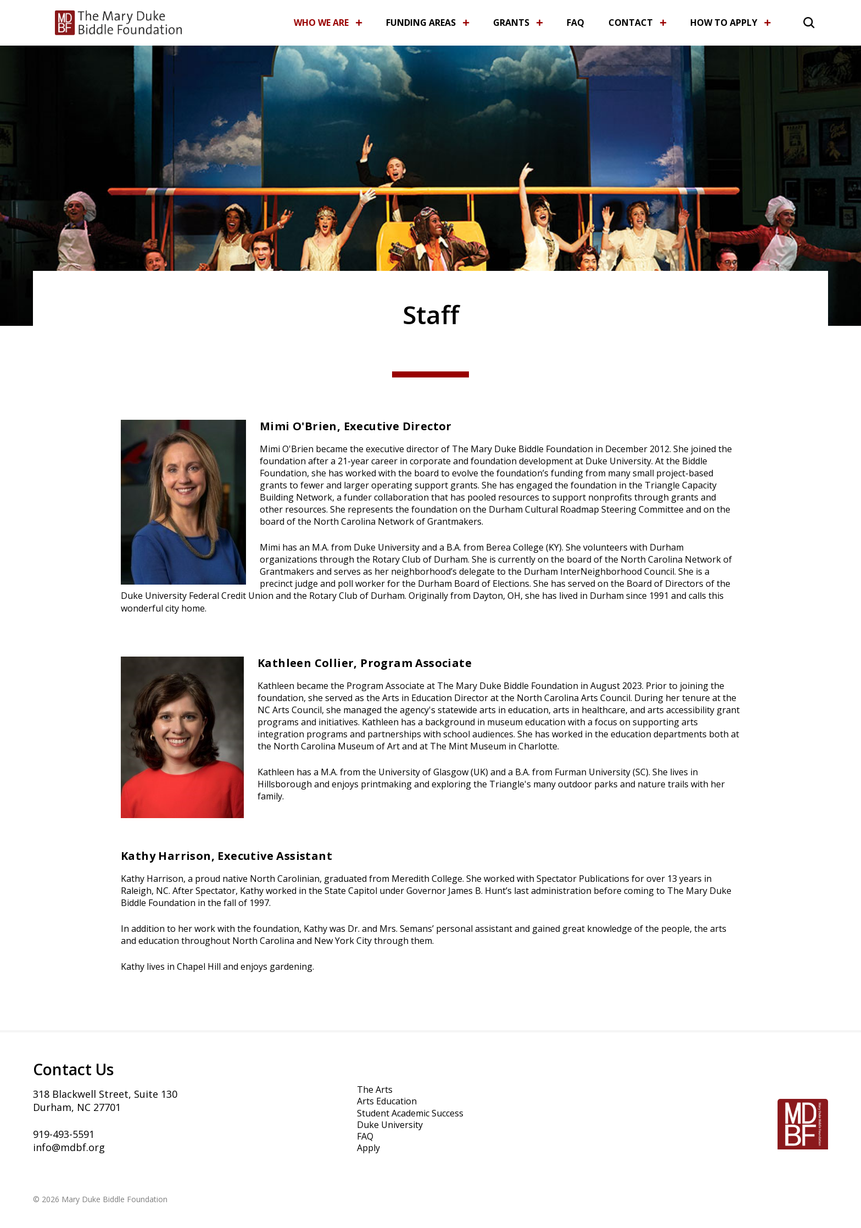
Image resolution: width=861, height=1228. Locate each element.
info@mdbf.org (69, 1147)
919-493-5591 (63, 1134)
